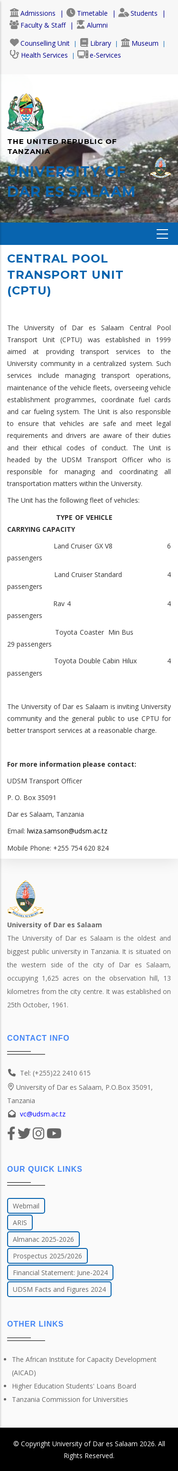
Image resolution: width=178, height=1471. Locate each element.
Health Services (38, 55)
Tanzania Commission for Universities (70, 1399)
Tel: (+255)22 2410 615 (55, 1072)
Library (95, 43)
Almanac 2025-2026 (43, 1239)
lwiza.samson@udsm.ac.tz (67, 830)
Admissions (32, 13)
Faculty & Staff (37, 25)
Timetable (87, 13)
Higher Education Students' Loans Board (74, 1385)
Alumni (92, 25)
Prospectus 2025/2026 (47, 1255)
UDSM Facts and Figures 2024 (59, 1289)
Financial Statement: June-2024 (60, 1272)
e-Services (99, 55)
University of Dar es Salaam (95, 1443)
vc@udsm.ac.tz (43, 1113)
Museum (140, 43)
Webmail (26, 1205)
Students (138, 13)
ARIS (20, 1222)
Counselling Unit (39, 43)
